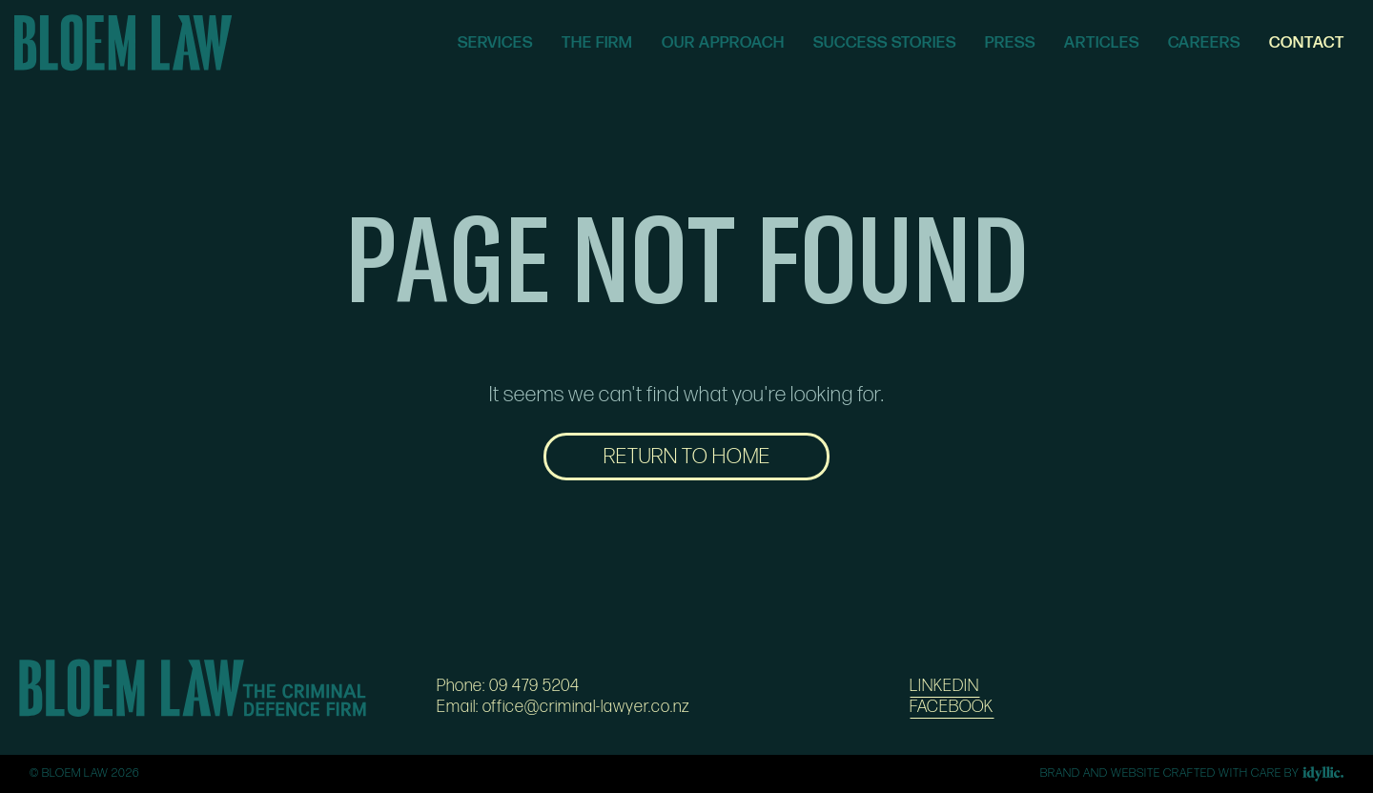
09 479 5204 (534, 686)
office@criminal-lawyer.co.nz (586, 707)
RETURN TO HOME (687, 456)
